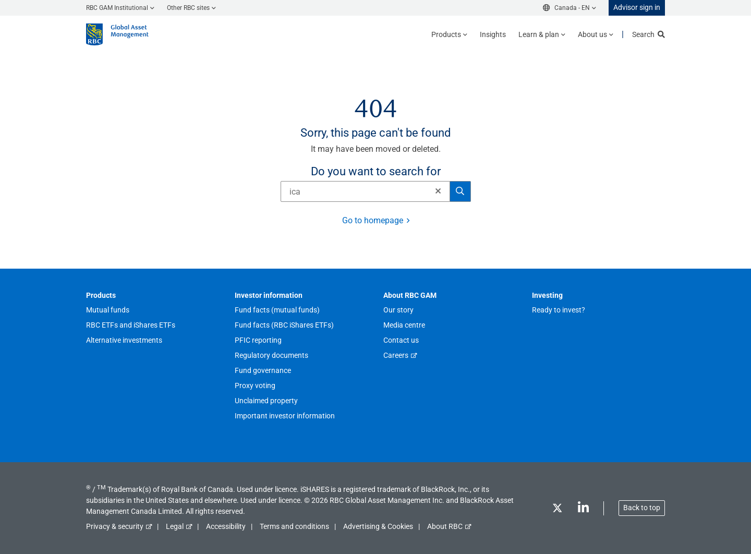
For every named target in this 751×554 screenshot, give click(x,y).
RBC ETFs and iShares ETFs (130, 325)
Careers (395, 355)
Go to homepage (372, 220)
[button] (438, 191)
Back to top (641, 507)
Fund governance (263, 370)
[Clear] (435, 191)
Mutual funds (107, 310)
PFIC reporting (258, 340)
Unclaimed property (266, 400)
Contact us (401, 340)
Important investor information (285, 416)
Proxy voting (255, 385)
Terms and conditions (294, 526)
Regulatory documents (271, 355)
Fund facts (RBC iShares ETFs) (284, 325)
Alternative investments (124, 340)
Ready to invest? (558, 310)
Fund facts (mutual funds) (277, 310)
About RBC (445, 526)
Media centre (404, 325)
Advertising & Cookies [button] (378, 526)
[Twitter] (557, 509)
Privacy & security (114, 526)
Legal (175, 526)
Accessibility (226, 526)
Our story (398, 310)
